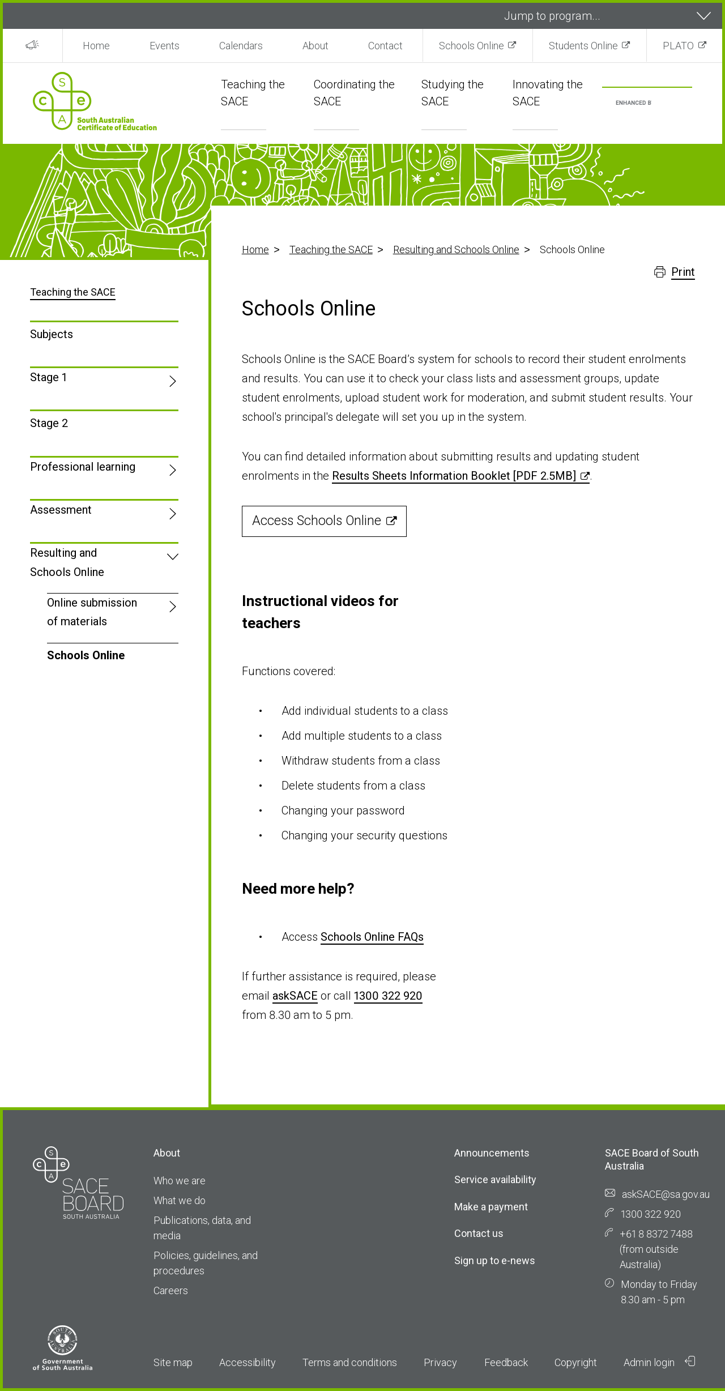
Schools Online (471, 46)
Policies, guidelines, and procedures (205, 1263)
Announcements (492, 1153)
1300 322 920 (388, 995)
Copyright (576, 1362)
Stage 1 (48, 377)
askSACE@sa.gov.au (666, 1194)
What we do (179, 1200)
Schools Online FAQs (372, 937)
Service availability (495, 1179)
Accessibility (247, 1362)
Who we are (179, 1181)
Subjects (51, 334)
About (315, 46)
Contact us (479, 1233)
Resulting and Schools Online (456, 249)
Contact (385, 46)
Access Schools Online (316, 520)
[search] (633, 103)
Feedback (506, 1362)
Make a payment (491, 1207)
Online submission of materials (92, 612)
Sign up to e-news (494, 1260)
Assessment (61, 510)
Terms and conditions (349, 1362)
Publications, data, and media (202, 1227)
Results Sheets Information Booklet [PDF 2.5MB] (454, 476)
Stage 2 (49, 423)
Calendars (241, 46)
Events (165, 46)
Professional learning (82, 466)
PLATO (678, 46)
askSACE (295, 995)
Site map (173, 1362)
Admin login (659, 1362)
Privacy (440, 1362)
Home (96, 46)
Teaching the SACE (331, 249)
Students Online (583, 46)
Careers (170, 1290)
